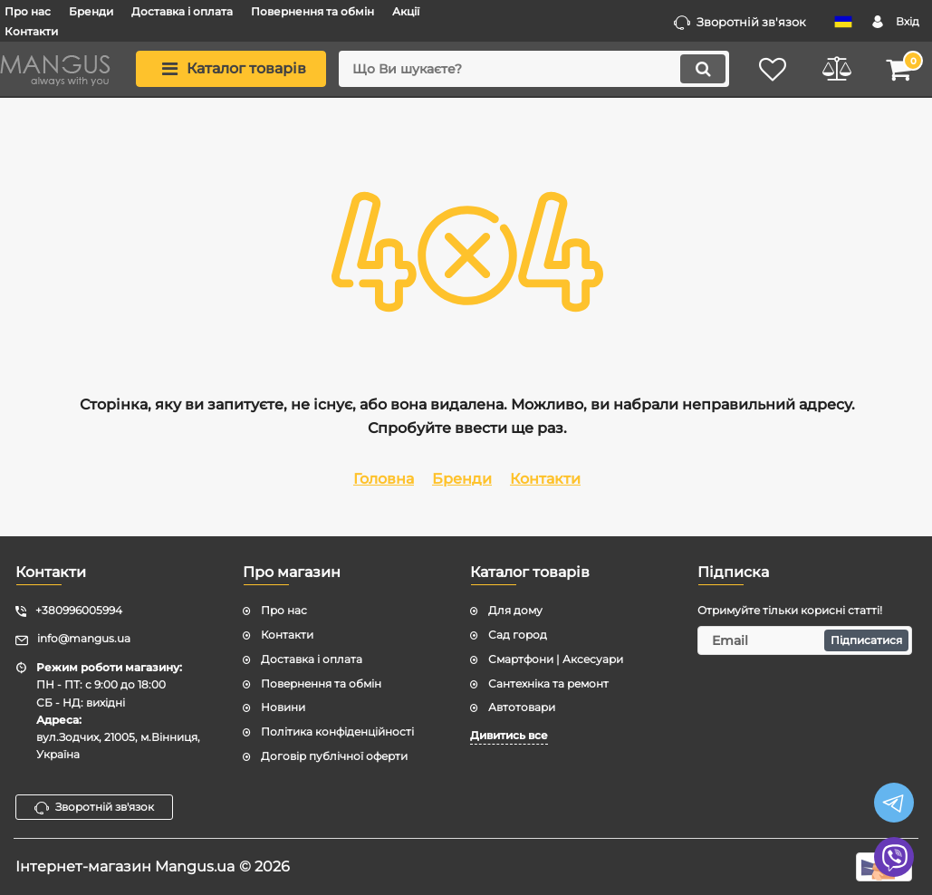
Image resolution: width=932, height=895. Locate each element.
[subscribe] (804, 640)
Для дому (515, 610)
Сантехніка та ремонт (548, 683)
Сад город (517, 634)
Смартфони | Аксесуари (555, 659)
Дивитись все (509, 735)
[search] (534, 69)
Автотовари (521, 707)
